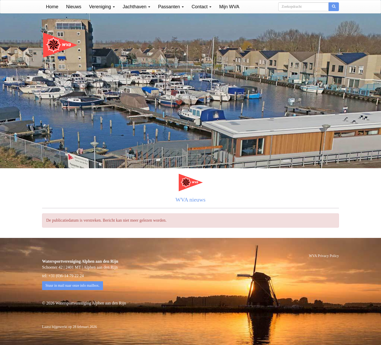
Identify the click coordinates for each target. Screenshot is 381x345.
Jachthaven (136, 6)
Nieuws (73, 6)
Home (52, 6)
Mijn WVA (229, 6)
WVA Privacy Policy (324, 256)
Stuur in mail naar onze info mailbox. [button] (72, 285)
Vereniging (102, 6)
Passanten (171, 6)
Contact (201, 6)
